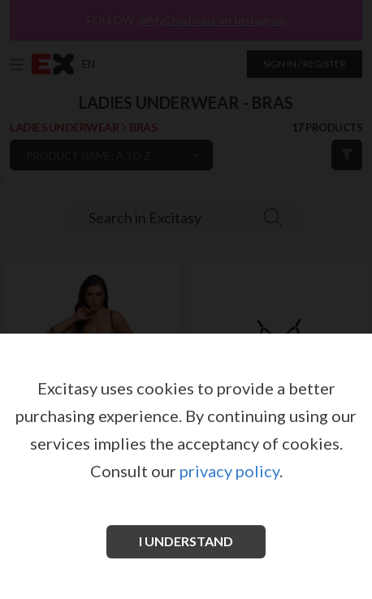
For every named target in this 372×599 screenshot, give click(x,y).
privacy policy (229, 470)
